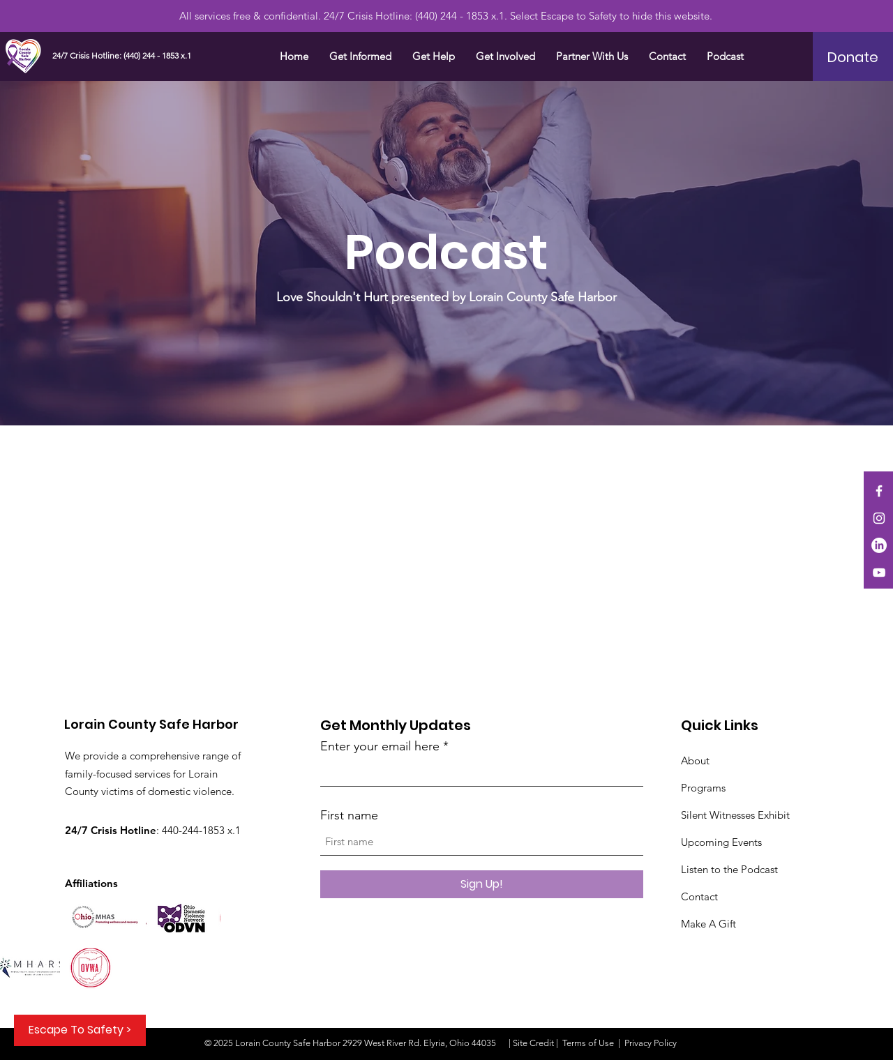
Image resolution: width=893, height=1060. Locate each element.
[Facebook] (879, 491)
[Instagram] (879, 518)
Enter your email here (380, 746)
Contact (699, 896)
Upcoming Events (721, 842)
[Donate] (853, 57)
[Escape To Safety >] (80, 1030)
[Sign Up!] (481, 884)
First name (349, 815)
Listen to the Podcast (729, 869)
